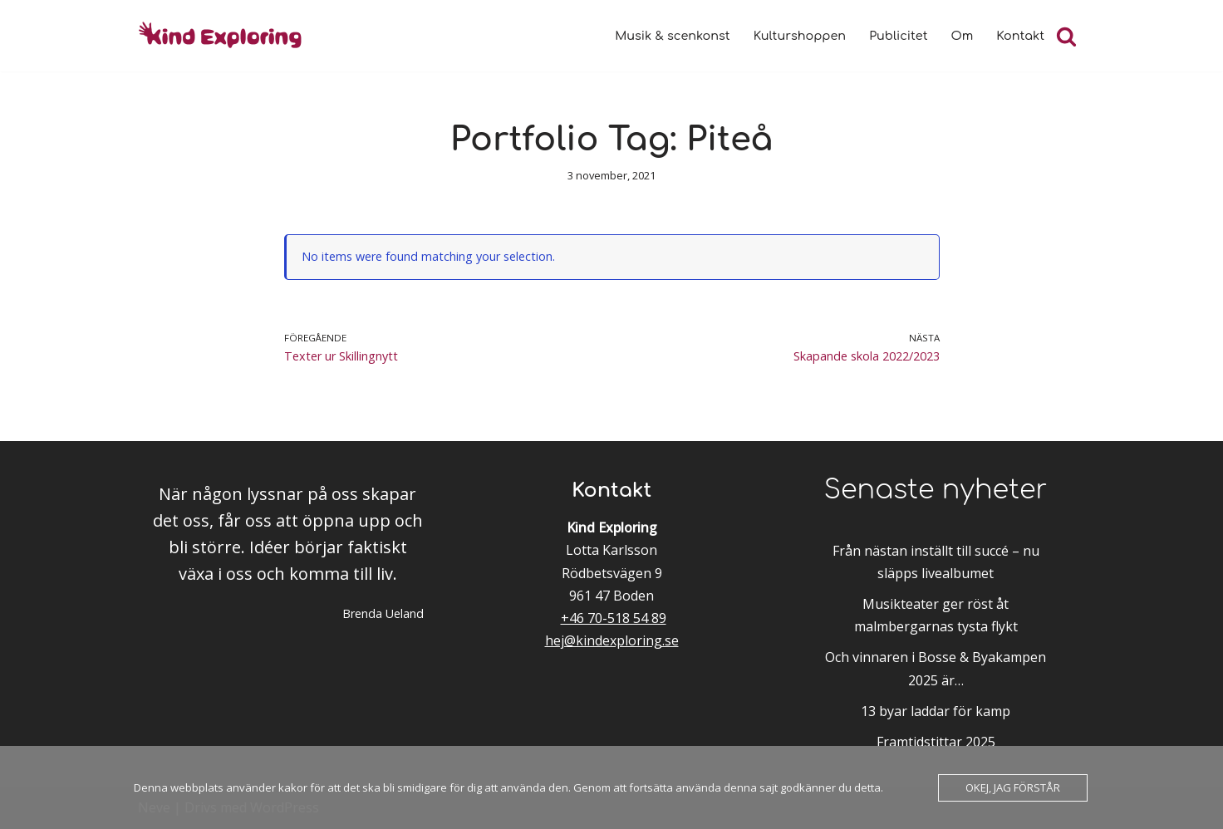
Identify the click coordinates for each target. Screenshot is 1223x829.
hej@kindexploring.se (612, 640)
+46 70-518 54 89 (613, 618)
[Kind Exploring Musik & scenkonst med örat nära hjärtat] (225, 35)
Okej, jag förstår (1012, 787)
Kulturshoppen (800, 35)
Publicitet (898, 35)
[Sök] (1066, 36)
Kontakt (1020, 35)
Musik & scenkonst (672, 35)
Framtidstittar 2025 (936, 742)
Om (962, 35)
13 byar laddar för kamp (935, 711)
